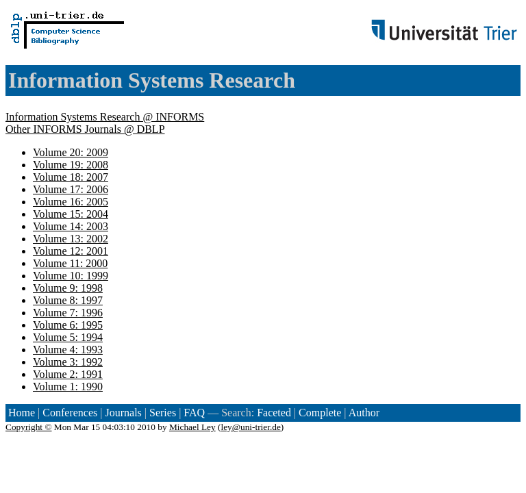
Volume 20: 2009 (70, 152)
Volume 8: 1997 (68, 300)
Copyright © (28, 427)
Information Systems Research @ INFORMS (104, 117)
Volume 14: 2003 (70, 226)
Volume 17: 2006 (70, 189)
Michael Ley (192, 427)
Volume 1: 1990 (68, 386)
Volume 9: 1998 (68, 288)
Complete (320, 412)
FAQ (194, 412)
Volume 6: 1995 (68, 325)
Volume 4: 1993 (68, 349)
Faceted (274, 412)
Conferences (69, 412)
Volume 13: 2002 (70, 238)
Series (162, 412)
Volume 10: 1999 (70, 275)
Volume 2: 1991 (68, 374)
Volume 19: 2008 (70, 164)
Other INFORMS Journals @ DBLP (85, 129)
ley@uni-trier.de (250, 427)
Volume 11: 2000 (70, 263)
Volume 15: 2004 (70, 214)
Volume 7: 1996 (68, 312)
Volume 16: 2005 (70, 201)
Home (21, 412)
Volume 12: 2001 (70, 251)
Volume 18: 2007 (70, 177)
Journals (123, 412)
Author (364, 412)
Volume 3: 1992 (68, 362)
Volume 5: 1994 (68, 337)
